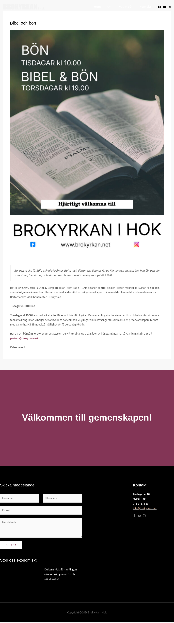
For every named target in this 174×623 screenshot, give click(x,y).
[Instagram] (169, 6)
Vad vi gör (126, 6)
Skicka (11, 546)
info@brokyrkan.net (145, 508)
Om (109, 6)
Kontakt (145, 6)
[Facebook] (159, 6)
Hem (96, 6)
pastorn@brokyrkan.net (24, 338)
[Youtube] (164, 6)
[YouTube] (139, 515)
